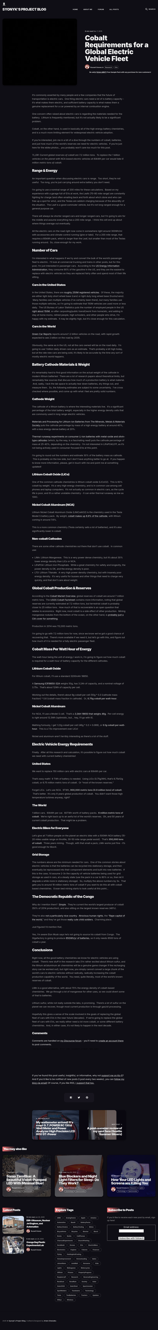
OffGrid (59, 1272)
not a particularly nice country (61, 915)
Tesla (59, 1295)
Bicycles (74, 1231)
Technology (17, 1191)
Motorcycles (85, 1268)
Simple (62, 904)
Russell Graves (96, 67)
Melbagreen (71, 1268)
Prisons (70, 1272)
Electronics (61, 1250)
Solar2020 (61, 1286)
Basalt (73, 1222)
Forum (101, 9)
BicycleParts (61, 1231)
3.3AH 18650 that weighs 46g (90, 713)
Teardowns (76, 1291)
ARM (59, 1218)
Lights (37, 1188)
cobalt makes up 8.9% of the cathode (87, 516)
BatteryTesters (62, 1227)
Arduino (93, 1218)
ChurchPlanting (83, 1241)
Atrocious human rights (91, 915)
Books (59, 1236)
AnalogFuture (71, 1218)
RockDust (60, 1281)
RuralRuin (72, 1281)
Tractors (84, 1295)
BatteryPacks (85, 1222)
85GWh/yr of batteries (77, 938)
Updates (96, 1295)
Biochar (85, 1231)
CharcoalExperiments (65, 1241)
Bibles (91, 1227)
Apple (83, 1218)
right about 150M (41, 311)
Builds (69, 1236)
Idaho (94, 1259)
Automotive (61, 1222)
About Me (87, 9)
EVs (116, 67)
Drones (72, 1245)
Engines (73, 1250)
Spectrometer (28, 1191)
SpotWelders (62, 1291)
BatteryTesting (78, 1227)
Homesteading (81, 1259)
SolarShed (74, 1286)
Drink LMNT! (101, 72)
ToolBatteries (71, 1295)
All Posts (114, 9)
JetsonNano (61, 1263)
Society (84, 1281)
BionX (96, 1231)
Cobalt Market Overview (62, 596)
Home (75, 9)
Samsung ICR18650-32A (47, 683)
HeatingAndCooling (74, 1254)
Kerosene (86, 1263)
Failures (84, 1250)
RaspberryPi (61, 1277)
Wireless (70, 1300)
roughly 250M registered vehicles (81, 292)
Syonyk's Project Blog (24, 9)
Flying (59, 1254)
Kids (97, 1263)
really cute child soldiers (80, 919)
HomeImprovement (64, 1259)
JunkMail (74, 1263)
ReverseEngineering (90, 1277)
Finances (96, 1250)
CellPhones (81, 1236)
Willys (59, 1300)
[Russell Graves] (87, 68)
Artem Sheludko (50, 1321)
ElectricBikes (93, 1245)
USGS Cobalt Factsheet (62, 600)
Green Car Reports (42, 334)
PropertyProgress (85, 1272)
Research (108, 67)
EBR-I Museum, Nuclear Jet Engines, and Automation (38, 1223)
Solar (94, 1281)
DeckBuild (60, 1245)
